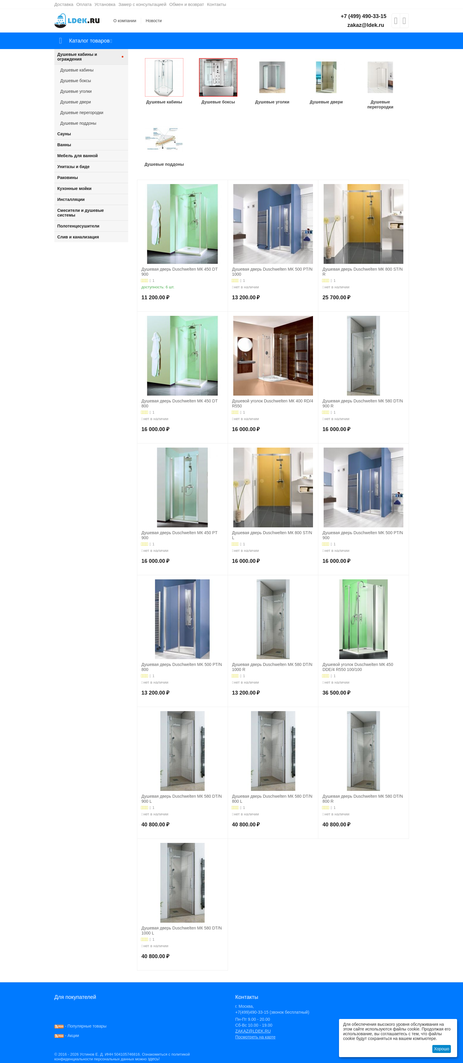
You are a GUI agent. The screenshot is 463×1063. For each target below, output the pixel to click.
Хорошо (441, 1048)
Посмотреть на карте (255, 1037)
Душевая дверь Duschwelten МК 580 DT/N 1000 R (272, 667)
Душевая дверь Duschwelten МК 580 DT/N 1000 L (181, 930)
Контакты (216, 4)
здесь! (153, 1059)
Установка (104, 4)
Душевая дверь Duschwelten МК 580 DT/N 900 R (362, 403)
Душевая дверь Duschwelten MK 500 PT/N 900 (362, 535)
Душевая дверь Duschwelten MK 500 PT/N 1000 (272, 272)
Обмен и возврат (186, 4)
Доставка (63, 4)
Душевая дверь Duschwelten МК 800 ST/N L (272, 535)
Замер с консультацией (142, 4)
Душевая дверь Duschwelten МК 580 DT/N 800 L (272, 799)
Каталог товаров (89, 40)
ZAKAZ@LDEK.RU (253, 1031)
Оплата (84, 4)
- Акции (66, 1035)
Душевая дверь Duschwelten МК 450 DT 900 (179, 272)
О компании (124, 20)
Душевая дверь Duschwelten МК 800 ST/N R (362, 272)
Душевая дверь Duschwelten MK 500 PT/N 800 (181, 667)
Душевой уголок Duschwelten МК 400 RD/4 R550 (272, 403)
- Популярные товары (80, 1026)
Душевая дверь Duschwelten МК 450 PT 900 (179, 535)
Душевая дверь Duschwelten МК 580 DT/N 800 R (362, 799)
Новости (154, 20)
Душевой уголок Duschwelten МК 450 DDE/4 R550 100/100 (357, 667)
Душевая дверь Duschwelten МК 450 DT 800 (179, 403)
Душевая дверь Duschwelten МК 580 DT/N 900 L (181, 799)
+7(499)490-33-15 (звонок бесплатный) (272, 1012)
